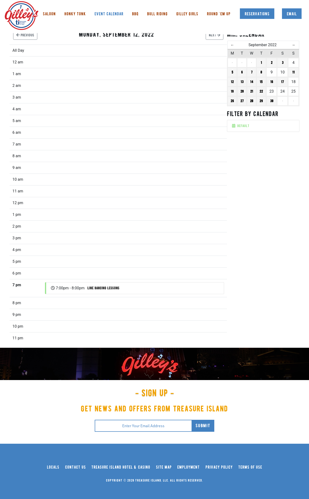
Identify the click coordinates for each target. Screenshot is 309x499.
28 (251, 101)
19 (232, 91)
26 (232, 101)
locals (53, 467)
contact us (75, 467)
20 (242, 91)
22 (261, 91)
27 (242, 101)
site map (164, 467)
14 (251, 82)
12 (232, 82)
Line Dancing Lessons (103, 288)
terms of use (250, 467)
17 (282, 82)
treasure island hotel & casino (120, 467)
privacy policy (219, 467)
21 (251, 91)
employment (188, 467)
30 (271, 101)
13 (242, 82)
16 (271, 82)
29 (261, 101)
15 (261, 82)
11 (293, 72)
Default (240, 126)
